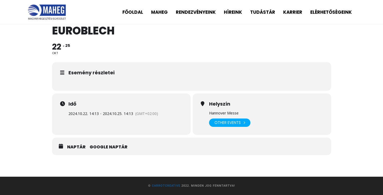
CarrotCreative (166, 185)
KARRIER (292, 12)
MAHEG (159, 12)
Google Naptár (108, 147)
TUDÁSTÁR (262, 12)
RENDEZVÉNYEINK (196, 12)
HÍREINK (233, 12)
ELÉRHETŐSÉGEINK (331, 12)
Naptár (76, 147)
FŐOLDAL (132, 12)
